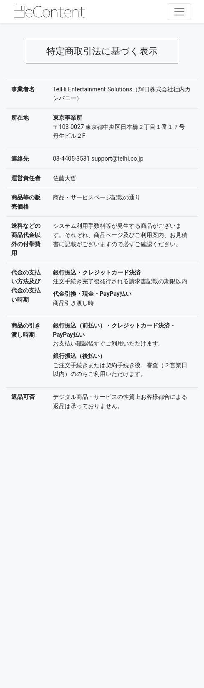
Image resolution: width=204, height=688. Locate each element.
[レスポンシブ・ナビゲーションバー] (179, 11)
